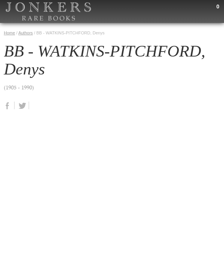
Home (9, 33)
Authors (25, 33)
